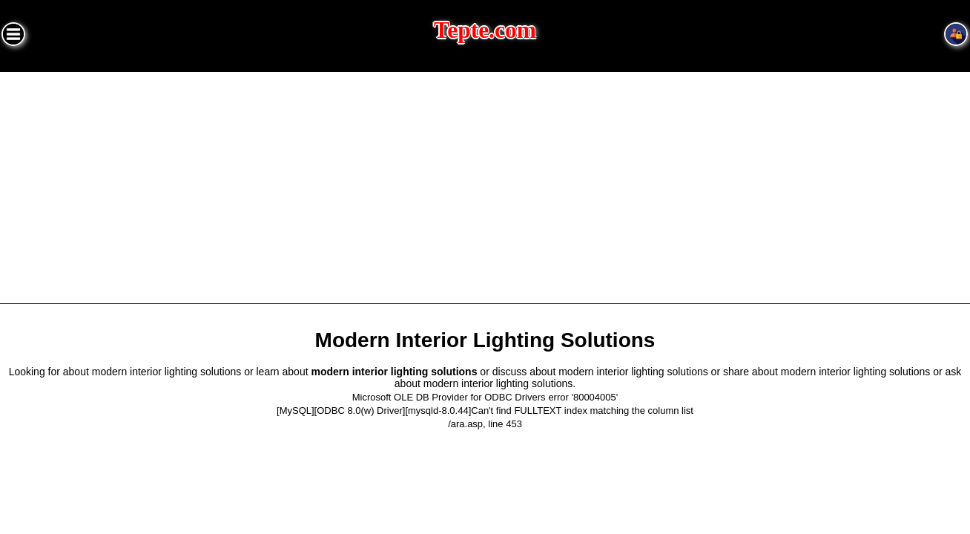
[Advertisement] (485, 183)
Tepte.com (485, 30)
